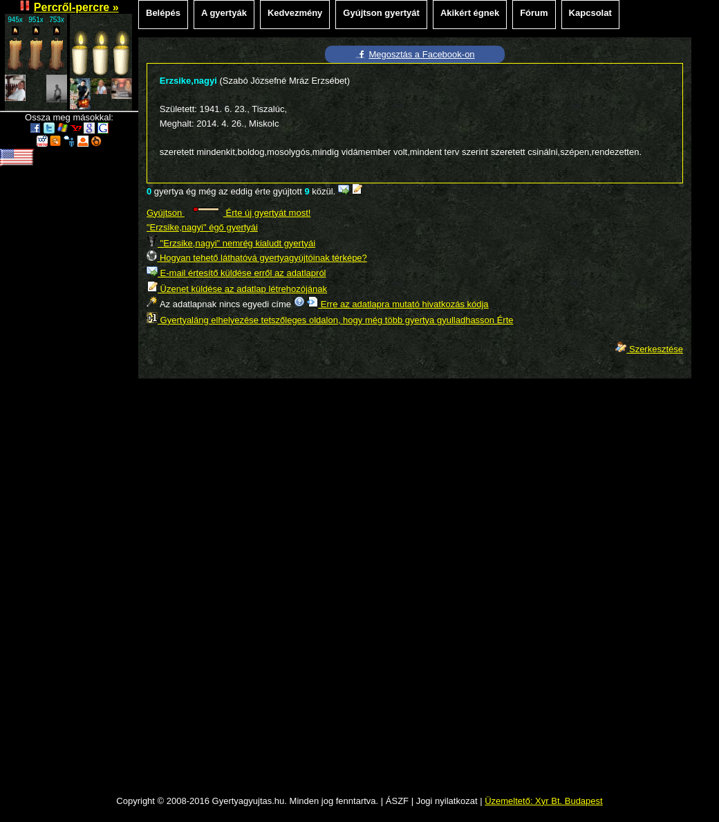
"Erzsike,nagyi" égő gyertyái (202, 227)
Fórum (534, 13)
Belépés (163, 13)
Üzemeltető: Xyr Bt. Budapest (544, 801)
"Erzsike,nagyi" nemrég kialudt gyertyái (231, 243)
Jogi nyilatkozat (447, 801)
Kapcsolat (590, 13)
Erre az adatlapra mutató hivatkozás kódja (397, 304)
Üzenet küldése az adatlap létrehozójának (237, 289)
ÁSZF (397, 801)
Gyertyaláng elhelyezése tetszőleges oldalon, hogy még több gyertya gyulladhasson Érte (330, 320)
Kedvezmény (295, 13)
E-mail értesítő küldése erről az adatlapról (236, 273)
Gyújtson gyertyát (381, 13)
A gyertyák (224, 13)
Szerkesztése (649, 349)
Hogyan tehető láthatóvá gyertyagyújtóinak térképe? (257, 258)
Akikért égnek (469, 13)
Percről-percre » (76, 7)
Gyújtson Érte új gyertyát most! (228, 213)
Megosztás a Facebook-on (421, 54)
